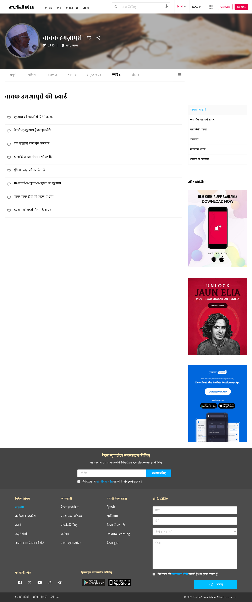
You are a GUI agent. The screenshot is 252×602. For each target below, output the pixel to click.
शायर (48, 7)
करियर (65, 534)
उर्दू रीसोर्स (21, 534)
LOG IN (197, 6)
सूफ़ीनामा (112, 516)
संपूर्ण (13, 75)
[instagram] (49, 582)
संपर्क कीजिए (69, 525)
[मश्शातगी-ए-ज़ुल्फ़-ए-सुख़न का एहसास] (98, 183)
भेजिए (215, 584)
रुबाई (116, 75)
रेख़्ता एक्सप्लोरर (71, 543)
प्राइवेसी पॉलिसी (22, 596)
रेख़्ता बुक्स (113, 543)
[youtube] (39, 582)
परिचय (32, 75)
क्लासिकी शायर (198, 130)
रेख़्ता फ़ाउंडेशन (70, 507)
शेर (59, 7)
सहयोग (19, 507)
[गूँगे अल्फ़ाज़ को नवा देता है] (98, 170)
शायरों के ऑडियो (199, 160)
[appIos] (119, 582)
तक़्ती (18, 525)
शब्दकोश (72, 7)
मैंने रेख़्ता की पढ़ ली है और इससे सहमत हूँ (109, 481)
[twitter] (29, 582)
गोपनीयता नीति (104, 481)
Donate (241, 6)
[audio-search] (166, 6)
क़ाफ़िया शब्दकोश (25, 516)
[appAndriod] (93, 582)
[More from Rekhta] (210, 7)
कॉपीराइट (54, 596)
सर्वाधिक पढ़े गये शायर (202, 120)
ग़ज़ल (52, 75)
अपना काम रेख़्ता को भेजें (29, 543)
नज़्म (72, 75)
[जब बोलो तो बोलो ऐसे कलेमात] (98, 143)
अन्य (86, 7)
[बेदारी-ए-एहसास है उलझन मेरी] (98, 130)
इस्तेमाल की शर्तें (39, 596)
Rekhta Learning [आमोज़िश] (118, 534)
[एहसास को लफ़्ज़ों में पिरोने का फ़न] (98, 117)
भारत (75, 45)
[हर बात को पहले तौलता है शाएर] (98, 210)
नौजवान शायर (198, 150)
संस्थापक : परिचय (71, 516)
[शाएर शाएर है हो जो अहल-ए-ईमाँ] (98, 196)
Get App (225, 6)
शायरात (194, 140)
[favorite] (9, 118)
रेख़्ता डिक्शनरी (116, 525)
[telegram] (59, 582)
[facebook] (19, 582)
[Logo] (21, 7)
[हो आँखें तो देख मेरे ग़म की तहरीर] (98, 156)
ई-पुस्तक (94, 75)
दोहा (135, 75)
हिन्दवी (111, 507)
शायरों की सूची (198, 110)
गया (68, 45)
